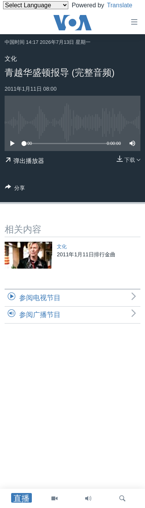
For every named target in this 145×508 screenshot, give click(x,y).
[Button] (15, 189)
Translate (23, 15)
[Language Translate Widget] (35, 5)
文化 (11, 58)
